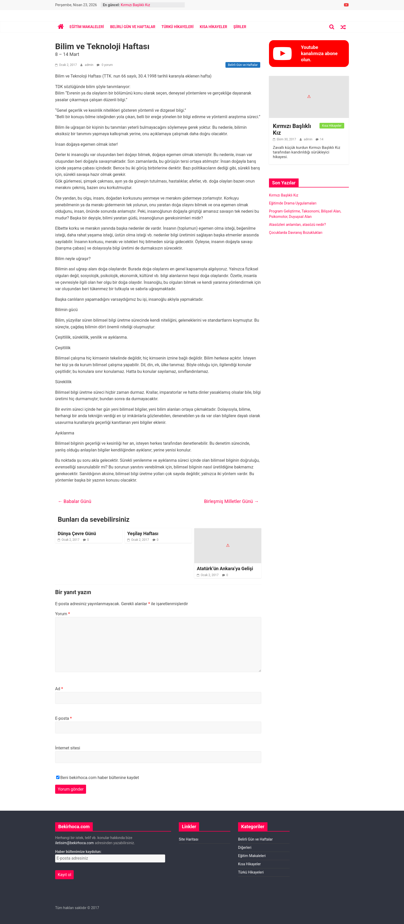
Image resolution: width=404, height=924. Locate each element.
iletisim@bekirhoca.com (74, 843)
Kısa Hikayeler (213, 27)
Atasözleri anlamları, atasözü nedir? (297, 225)
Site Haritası (188, 839)
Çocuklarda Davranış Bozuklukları (295, 232)
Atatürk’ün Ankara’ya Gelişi (225, 568)
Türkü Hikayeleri (177, 27)
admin (89, 65)
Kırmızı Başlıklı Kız (135, 5)
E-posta (63, 718)
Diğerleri (244, 847)
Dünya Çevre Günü (77, 533)
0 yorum (105, 65)
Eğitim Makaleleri (87, 27)
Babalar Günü (74, 501)
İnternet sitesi (67, 748)
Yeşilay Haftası (142, 533)
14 (321, 139)
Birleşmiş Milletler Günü (231, 501)
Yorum (62, 613)
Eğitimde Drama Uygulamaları (292, 203)
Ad (59, 688)
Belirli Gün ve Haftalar (132, 27)
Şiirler (239, 27)
